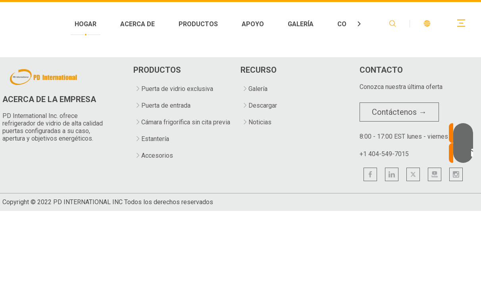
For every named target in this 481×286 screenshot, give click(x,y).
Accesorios (157, 155)
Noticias (259, 122)
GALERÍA (375, 24)
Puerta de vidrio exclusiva (177, 89)
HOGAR (160, 24)
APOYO (327, 24)
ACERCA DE (212, 24)
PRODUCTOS (272, 24)
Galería (257, 89)
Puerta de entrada (165, 105)
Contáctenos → (399, 112)
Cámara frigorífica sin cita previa (185, 122)
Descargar (262, 105)
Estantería (155, 139)
